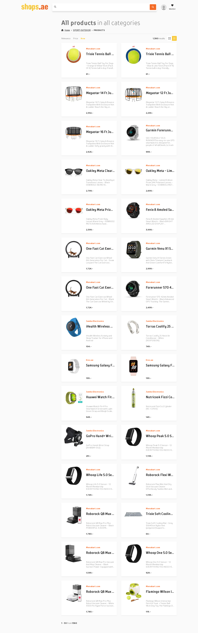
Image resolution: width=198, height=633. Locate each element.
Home (65, 30)
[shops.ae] (34, 7)
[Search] (153, 7)
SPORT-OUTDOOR (82, 30)
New (83, 38)
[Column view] (174, 38)
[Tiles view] (169, 38)
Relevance (66, 38)
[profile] (164, 7)
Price (75, 38)
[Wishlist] (172, 7)
